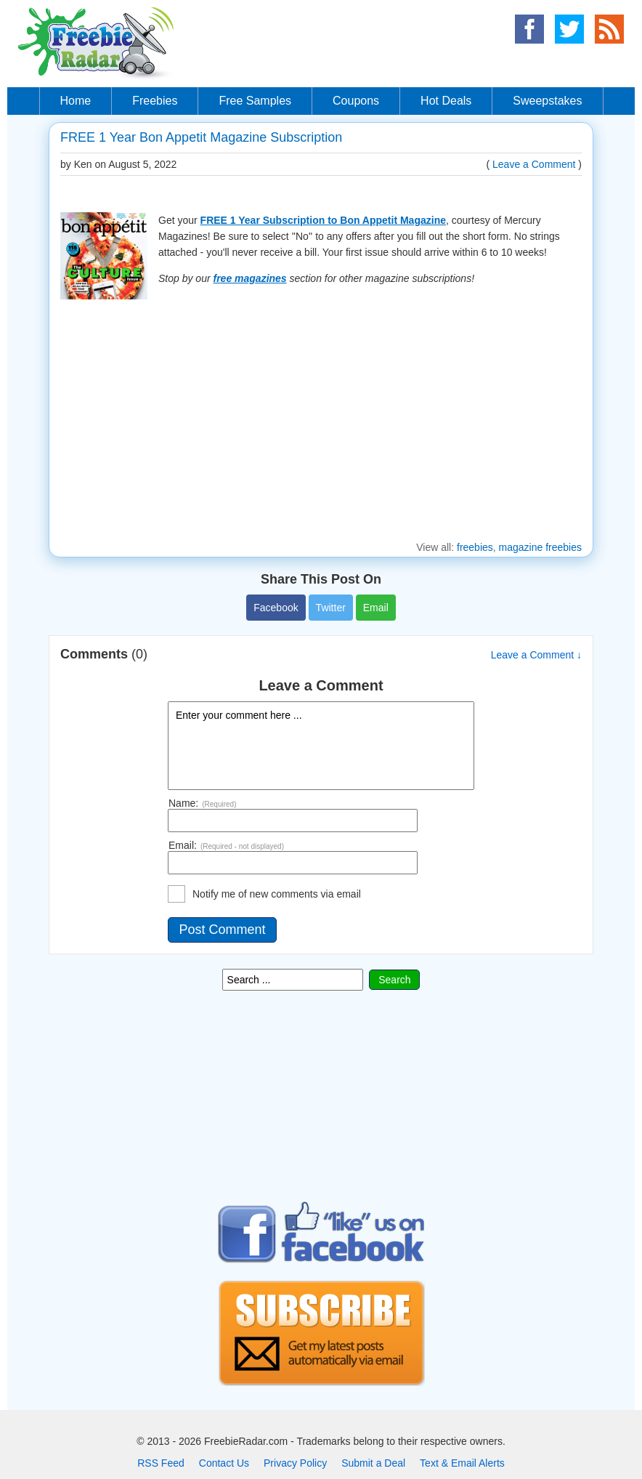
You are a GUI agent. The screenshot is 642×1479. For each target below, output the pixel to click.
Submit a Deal (373, 1463)
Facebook (275, 607)
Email (376, 607)
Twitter (331, 607)
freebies (475, 547)
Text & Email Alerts (462, 1463)
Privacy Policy (295, 1463)
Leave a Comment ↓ (536, 655)
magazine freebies (540, 547)
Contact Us (224, 1463)
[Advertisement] (321, 421)
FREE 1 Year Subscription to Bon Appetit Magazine (323, 220)
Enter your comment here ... (321, 745)
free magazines (250, 278)
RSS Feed (160, 1463)
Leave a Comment (533, 164)
